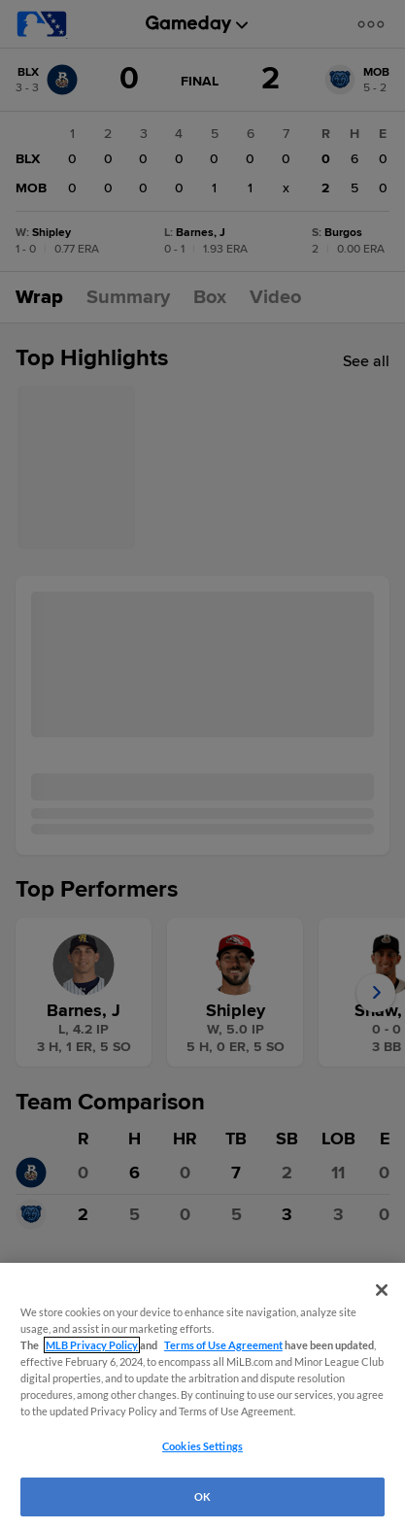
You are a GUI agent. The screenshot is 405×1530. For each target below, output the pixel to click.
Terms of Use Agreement (223, 1345)
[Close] (381, 1290)
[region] (202, 1396)
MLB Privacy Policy (92, 1345)
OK (202, 1496)
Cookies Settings (202, 1446)
